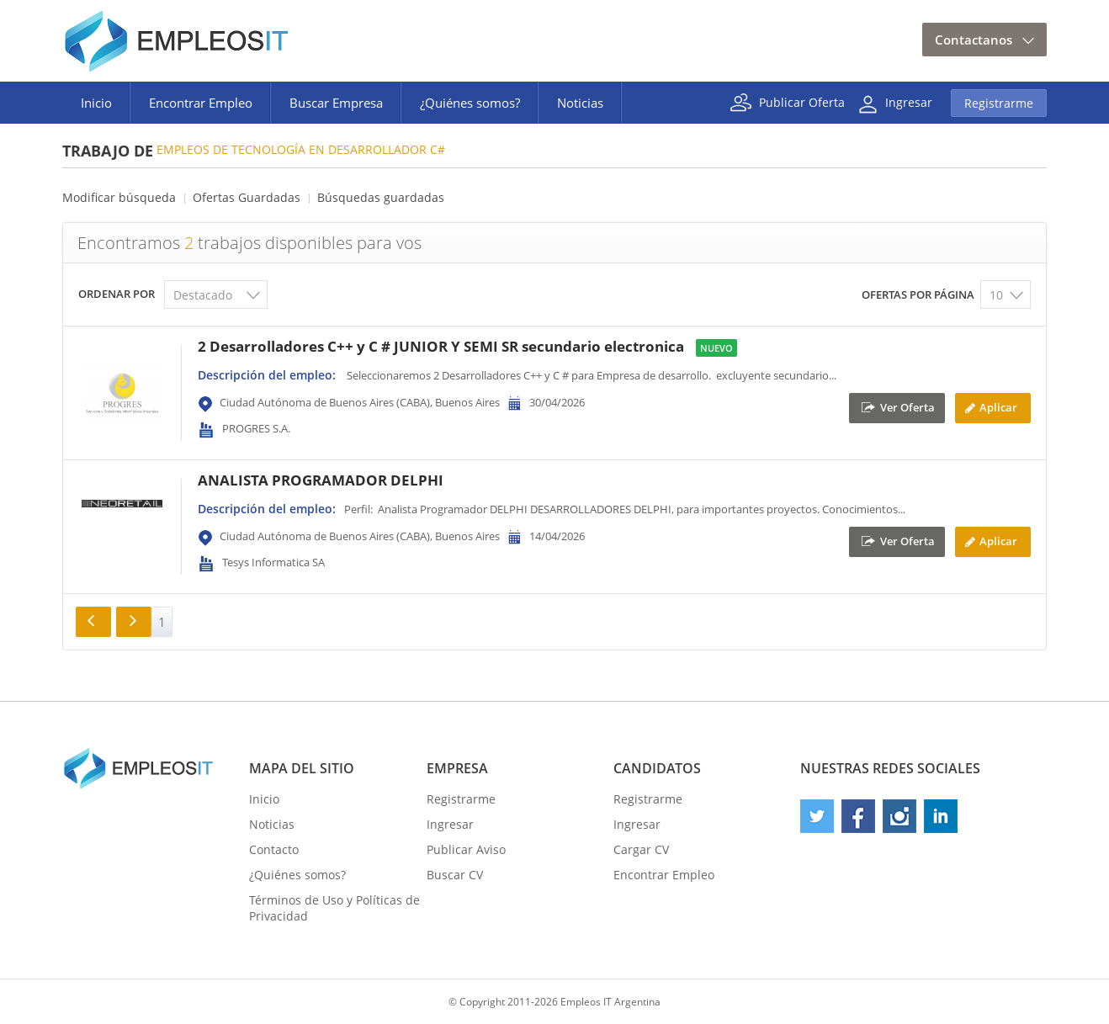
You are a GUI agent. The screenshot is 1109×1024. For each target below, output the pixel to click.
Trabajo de (107, 151)
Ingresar (908, 101)
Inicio (96, 102)
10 (996, 295)
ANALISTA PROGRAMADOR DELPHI (320, 480)
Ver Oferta (907, 406)
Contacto (274, 849)
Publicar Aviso (466, 849)
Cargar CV (641, 849)
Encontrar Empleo (200, 102)
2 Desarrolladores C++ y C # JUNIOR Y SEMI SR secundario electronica (441, 346)
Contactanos (973, 39)
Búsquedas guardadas (380, 197)
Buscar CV (455, 875)
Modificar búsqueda (119, 197)
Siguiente (133, 622)
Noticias (580, 102)
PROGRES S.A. (256, 428)
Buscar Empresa (336, 102)
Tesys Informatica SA (273, 562)
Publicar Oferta (802, 101)
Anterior (93, 622)
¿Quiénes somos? (470, 102)
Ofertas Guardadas (246, 197)
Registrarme (998, 103)
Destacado (202, 295)
